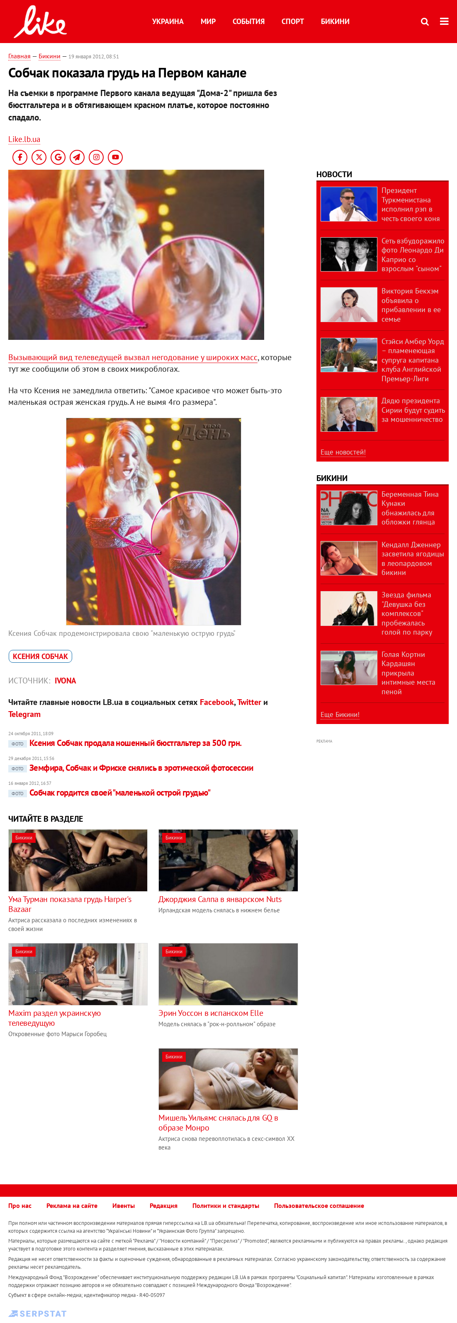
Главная (19, 56)
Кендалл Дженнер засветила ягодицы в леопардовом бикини (413, 558)
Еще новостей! (343, 452)
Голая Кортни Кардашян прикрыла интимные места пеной (408, 672)
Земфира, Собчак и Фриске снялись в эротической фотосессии (130, 767)
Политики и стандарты (225, 1205)
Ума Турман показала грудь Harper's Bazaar (69, 904)
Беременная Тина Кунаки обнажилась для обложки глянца (410, 508)
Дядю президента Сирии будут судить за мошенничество (413, 410)
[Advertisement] (78, 1106)
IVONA (65, 681)
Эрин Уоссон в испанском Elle (210, 1013)
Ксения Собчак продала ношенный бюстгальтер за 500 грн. (125, 742)
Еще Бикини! (340, 714)
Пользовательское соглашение (319, 1205)
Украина (168, 21)
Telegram (24, 714)
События (249, 21)
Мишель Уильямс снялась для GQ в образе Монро (218, 1122)
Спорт (293, 21)
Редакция (163, 1205)
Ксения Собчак (40, 656)
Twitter (249, 702)
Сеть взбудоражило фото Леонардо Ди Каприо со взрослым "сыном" (413, 255)
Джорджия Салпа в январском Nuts (220, 899)
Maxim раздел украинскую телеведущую (54, 1018)
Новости (334, 174)
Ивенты (123, 1205)
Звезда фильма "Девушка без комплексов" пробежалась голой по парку (407, 613)
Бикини (335, 21)
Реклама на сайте (71, 1205)
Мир (208, 21)
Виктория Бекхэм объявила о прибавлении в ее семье (411, 305)
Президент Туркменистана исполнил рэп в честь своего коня (411, 204)
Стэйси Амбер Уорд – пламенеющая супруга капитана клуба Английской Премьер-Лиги (413, 360)
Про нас (20, 1205)
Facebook (217, 702)
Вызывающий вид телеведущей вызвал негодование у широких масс (133, 357)
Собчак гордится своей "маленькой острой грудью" (109, 792)
